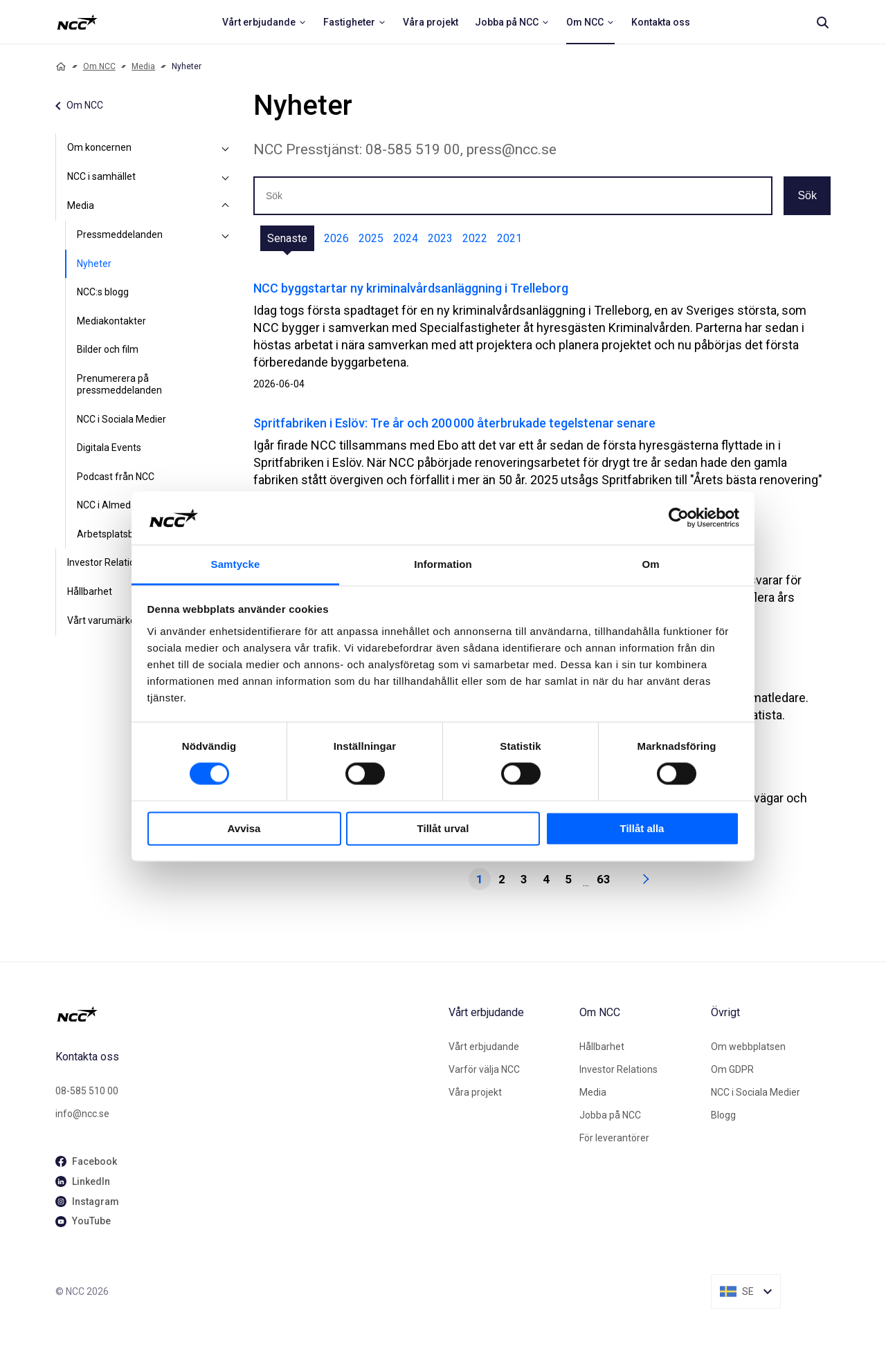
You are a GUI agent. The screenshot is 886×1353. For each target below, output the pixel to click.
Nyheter (94, 263)
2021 (509, 238)
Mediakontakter (111, 320)
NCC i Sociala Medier (121, 419)
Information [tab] (443, 564)
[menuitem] (264, 22)
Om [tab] (650, 564)
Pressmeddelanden (120, 234)
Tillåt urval (443, 828)
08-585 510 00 (86, 1090)
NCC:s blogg (103, 291)
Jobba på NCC (610, 1115)
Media (143, 66)
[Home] (60, 66)
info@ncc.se (82, 1113)
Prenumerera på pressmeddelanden (119, 384)
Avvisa (244, 828)
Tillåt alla (642, 828)
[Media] (226, 206)
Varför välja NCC (484, 1069)
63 (604, 879)
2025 (371, 238)
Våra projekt (475, 1092)
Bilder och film (107, 349)
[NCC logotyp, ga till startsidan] (77, 22)
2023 (440, 238)
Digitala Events (109, 447)
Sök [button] (807, 195)
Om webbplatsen (748, 1046)
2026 (336, 238)
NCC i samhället (101, 176)
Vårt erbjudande (484, 1046)
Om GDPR (732, 1069)
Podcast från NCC (115, 476)
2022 (474, 238)
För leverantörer (614, 1137)
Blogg (723, 1115)
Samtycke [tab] (235, 564)
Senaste (287, 238)
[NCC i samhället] (226, 177)
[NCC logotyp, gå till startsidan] (246, 1014)
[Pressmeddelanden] (226, 235)
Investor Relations (618, 1069)
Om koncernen (99, 147)
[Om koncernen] (226, 148)
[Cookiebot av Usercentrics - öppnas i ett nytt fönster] (678, 518)
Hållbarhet (601, 1046)
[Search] (822, 22)
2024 (405, 238)
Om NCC (99, 66)
